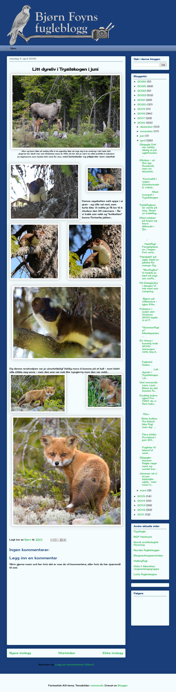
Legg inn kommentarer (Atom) (74, 664)
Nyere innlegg (20, 653)
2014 (141, 500)
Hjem (13, 48)
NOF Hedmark (143, 536)
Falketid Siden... (149, 360)
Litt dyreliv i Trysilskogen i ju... (149, 373)
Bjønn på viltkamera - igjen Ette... (148, 300)
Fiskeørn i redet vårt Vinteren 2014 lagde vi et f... (149, 314)
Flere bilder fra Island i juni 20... (148, 435)
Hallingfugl (140, 560)
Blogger (122, 685)
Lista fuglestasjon (145, 574)
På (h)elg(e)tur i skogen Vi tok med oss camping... (149, 287)
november (147, 131)
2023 (142, 90)
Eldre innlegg (113, 653)
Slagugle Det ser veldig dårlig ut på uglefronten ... (148, 150)
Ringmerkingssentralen (148, 555)
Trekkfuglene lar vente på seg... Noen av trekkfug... (149, 209)
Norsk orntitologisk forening (146, 543)
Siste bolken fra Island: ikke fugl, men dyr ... (148, 422)
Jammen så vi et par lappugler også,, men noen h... (148, 479)
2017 (141, 118)
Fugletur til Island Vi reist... (148, 448)
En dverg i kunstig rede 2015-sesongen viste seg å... (149, 346)
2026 (142, 81)
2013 (141, 505)
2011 (141, 514)
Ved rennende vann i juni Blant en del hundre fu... (149, 386)
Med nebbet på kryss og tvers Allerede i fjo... (148, 223)
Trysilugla (140, 531)
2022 (142, 95)
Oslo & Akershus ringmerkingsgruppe (146, 567)
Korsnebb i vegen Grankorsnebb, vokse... (149, 182)
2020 (142, 104)
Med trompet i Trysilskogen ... (149, 196)
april (143, 140)
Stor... (149, 411)
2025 (142, 86)
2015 (141, 496)
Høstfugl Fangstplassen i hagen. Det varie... (149, 248)
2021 (141, 99)
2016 (141, 122)
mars (143, 490)
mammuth (97, 685)
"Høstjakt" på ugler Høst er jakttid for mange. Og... (149, 261)
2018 (141, 113)
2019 (141, 108)
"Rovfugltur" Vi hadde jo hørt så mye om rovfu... (149, 274)
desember (147, 126)
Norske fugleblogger (147, 550)
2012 (141, 509)
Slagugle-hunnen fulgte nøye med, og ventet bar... (148, 463)
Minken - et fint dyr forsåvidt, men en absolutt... (147, 166)
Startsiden (66, 653)
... (149, 236)
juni (142, 135)
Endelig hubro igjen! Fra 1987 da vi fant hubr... (148, 399)
